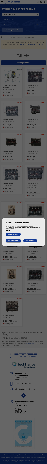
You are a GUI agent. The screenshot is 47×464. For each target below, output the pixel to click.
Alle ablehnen (30, 241)
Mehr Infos (8, 230)
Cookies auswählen (13, 234)
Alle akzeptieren (13, 241)
